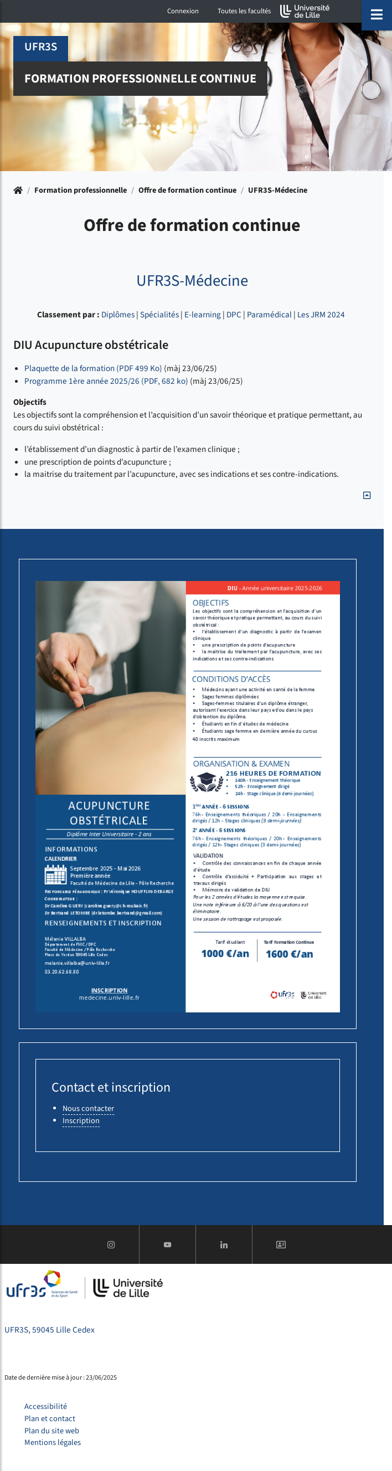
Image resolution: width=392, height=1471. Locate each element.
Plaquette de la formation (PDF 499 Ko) (93, 368)
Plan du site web (51, 1431)
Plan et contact (49, 1418)
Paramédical (269, 314)
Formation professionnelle (80, 190)
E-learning (202, 314)
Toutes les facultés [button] (244, 11)
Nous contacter (88, 1108)
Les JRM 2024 (321, 314)
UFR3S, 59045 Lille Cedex (49, 1330)
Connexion (183, 11)
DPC (233, 314)
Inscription (81, 1121)
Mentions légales (52, 1442)
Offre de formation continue (187, 190)
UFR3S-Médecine (277, 190)
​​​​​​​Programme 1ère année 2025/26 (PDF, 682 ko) (106, 381)
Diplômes (118, 314)
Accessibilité (45, 1406)
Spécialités (159, 314)
